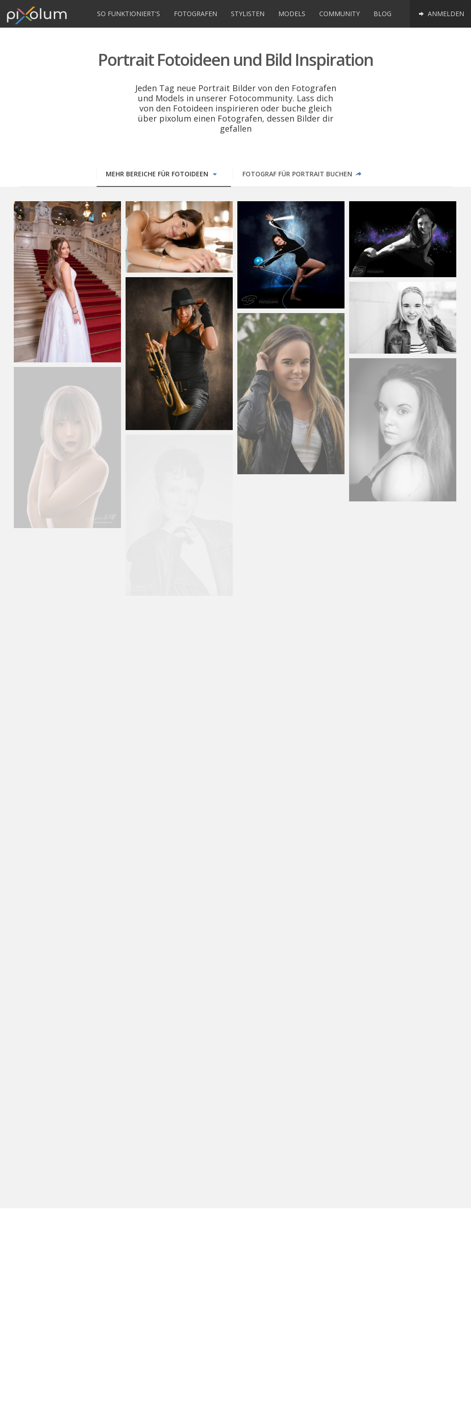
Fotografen (195, 13)
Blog (382, 13)
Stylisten (247, 13)
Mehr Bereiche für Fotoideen (162, 173)
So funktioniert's (128, 13)
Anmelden (440, 13)
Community (339, 13)
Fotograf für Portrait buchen (302, 173)
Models (291, 13)
